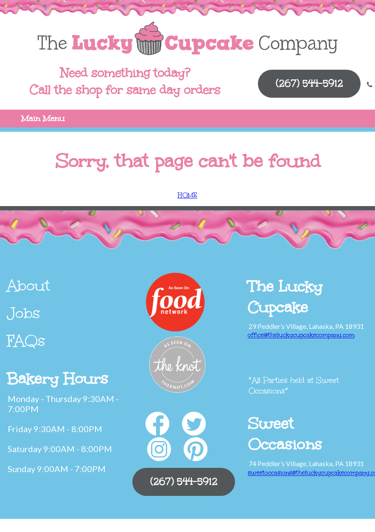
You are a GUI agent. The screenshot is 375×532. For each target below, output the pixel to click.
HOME (187, 195)
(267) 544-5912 (309, 83)
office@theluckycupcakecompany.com (301, 335)
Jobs (23, 313)
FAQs (26, 341)
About (28, 285)
